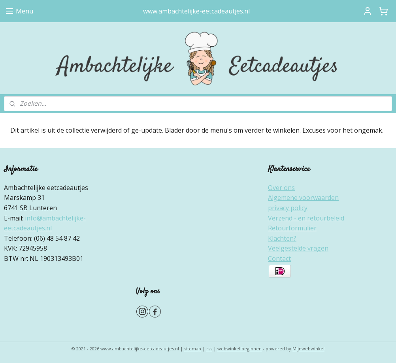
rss (209, 349)
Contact (279, 258)
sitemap (192, 349)
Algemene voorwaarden (303, 197)
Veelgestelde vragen (298, 248)
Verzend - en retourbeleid (306, 218)
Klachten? (282, 238)
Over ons (281, 187)
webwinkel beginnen (239, 349)
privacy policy (287, 207)
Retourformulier (292, 228)
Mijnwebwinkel (308, 349)
